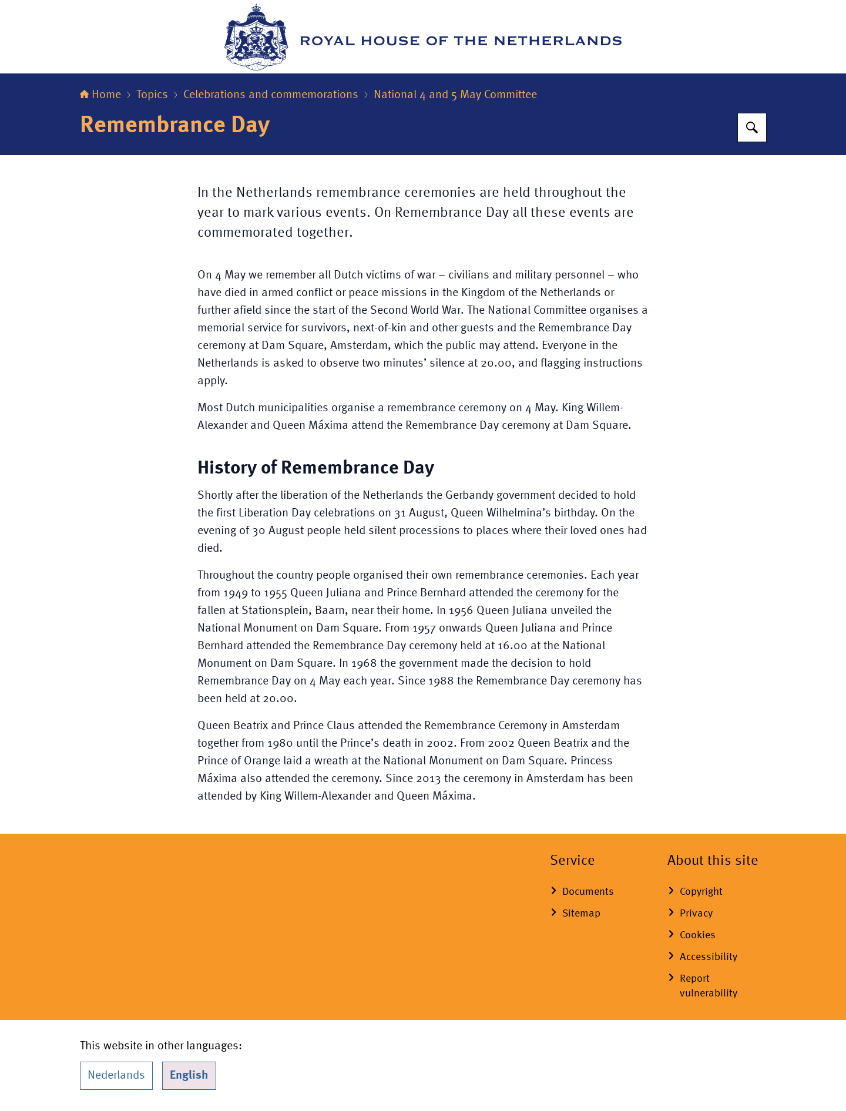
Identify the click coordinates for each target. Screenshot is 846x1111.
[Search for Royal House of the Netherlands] (752, 127)
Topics (152, 95)
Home (100, 95)
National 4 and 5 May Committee (455, 95)
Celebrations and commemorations (270, 95)
